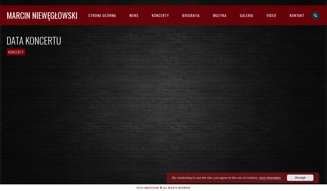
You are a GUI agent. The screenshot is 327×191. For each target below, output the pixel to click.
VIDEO (271, 15)
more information (270, 177)
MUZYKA (219, 15)
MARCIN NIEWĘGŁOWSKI (42, 15)
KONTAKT (297, 15)
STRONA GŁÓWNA (102, 15)
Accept (300, 178)
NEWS (133, 15)
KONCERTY (160, 15)
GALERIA (246, 15)
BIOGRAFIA (191, 15)
